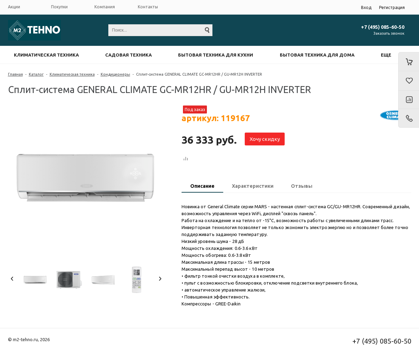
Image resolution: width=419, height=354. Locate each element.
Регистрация (392, 7)
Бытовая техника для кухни (215, 54)
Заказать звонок (389, 33)
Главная (15, 74)
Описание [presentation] (202, 186)
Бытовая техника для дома (317, 54)
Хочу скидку (265, 139)
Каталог (36, 74)
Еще (386, 54)
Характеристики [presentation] (253, 186)
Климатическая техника (46, 54)
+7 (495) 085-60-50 (382, 27)
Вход (366, 7)
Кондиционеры (115, 74)
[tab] (202, 186)
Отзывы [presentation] (301, 186)
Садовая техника (128, 54)
